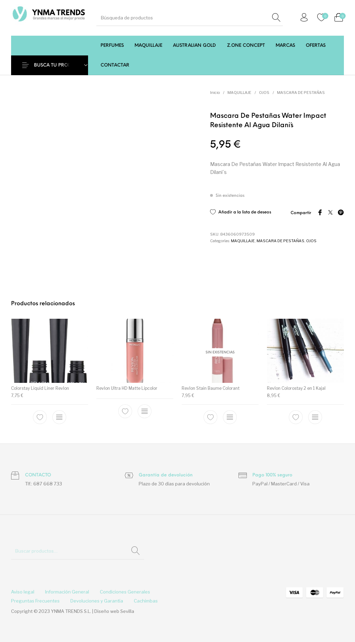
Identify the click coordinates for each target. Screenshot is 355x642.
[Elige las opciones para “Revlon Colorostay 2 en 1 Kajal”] (315, 417)
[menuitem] (112, 45)
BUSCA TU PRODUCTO (59, 65)
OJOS (264, 92)
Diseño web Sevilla (114, 611)
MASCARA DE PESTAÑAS (301, 92)
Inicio (215, 92)
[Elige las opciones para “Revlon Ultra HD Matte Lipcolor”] (144, 411)
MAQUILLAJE (239, 92)
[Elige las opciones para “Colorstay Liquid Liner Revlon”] (59, 417)
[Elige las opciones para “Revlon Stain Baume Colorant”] (230, 417)
